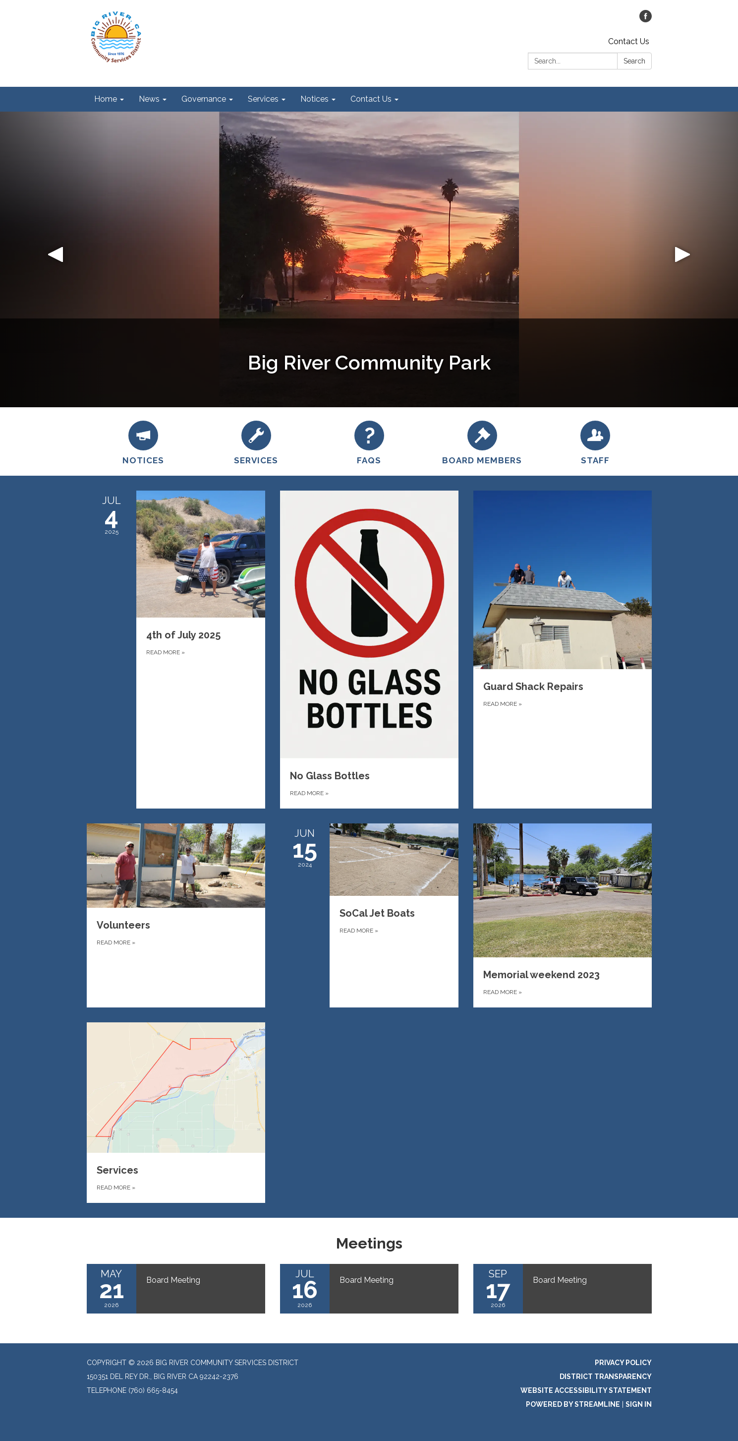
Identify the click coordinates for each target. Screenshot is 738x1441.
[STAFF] (595, 441)
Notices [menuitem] (314, 99)
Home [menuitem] (105, 99)
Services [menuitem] (263, 99)
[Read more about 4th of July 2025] (176, 650)
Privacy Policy (623, 1363)
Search (634, 61)
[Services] (256, 441)
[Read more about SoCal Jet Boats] (369, 915)
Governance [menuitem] (203, 99)
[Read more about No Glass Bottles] (369, 650)
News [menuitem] (149, 99)
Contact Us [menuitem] (371, 99)
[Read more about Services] (176, 1112)
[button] (55, 259)
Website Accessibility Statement (586, 1390)
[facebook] (645, 19)
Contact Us (628, 41)
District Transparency (606, 1376)
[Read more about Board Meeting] (176, 1289)
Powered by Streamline (573, 1404)
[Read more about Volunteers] (176, 915)
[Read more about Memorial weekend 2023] (562, 915)
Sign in (638, 1404)
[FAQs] (369, 441)
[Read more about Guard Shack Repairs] (562, 650)
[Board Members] (482, 441)
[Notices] (143, 441)
